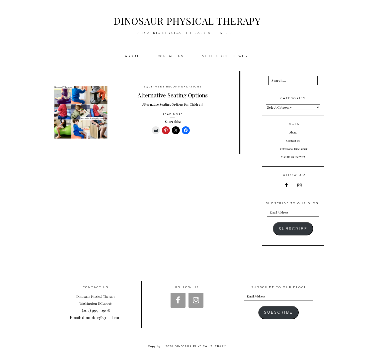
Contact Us (171, 56)
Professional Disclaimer (293, 148)
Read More (173, 114)
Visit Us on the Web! (293, 156)
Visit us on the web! (225, 56)
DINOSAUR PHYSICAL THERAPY (187, 20)
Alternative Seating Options (172, 94)
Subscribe (293, 228)
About (132, 56)
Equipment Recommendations (173, 86)
